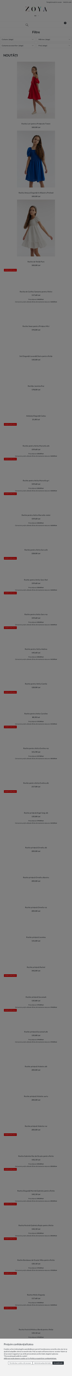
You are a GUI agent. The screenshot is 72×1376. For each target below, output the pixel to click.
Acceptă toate (58, 1363)
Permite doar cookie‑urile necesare (20, 1363)
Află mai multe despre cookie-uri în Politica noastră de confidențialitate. (30, 1358)
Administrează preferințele (42, 1363)
